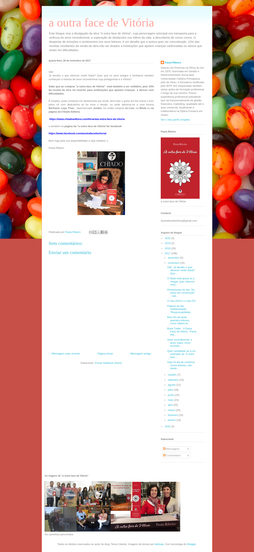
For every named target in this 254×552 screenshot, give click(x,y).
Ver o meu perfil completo (175, 119)
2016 (168, 426)
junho (171, 394)
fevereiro (173, 415)
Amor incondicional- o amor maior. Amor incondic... (179, 342)
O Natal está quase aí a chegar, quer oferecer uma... (181, 281)
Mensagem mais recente (66, 353)
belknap (159, 544)
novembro (174, 262)
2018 (168, 248)
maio (171, 399)
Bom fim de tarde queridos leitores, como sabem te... (178, 320)
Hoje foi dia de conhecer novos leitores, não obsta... (181, 365)
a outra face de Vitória (101, 22)
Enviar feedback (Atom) (108, 362)
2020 (168, 238)
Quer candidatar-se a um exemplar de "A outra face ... (181, 354)
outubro (172, 374)
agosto (172, 384)
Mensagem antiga (140, 353)
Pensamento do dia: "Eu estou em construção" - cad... (181, 292)
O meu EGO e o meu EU (181, 300)
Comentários (172, 455)
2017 (168, 253)
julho (171, 389)
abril (170, 404)
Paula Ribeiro (173, 62)
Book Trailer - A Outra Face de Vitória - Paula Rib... (181, 331)
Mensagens (171, 448)
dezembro (174, 257)
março (172, 410)
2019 (168, 243)
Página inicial (105, 353)
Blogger (191, 544)
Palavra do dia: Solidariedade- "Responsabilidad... (179, 309)
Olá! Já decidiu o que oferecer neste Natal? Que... (181, 270)
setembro (173, 379)
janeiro (172, 420)
